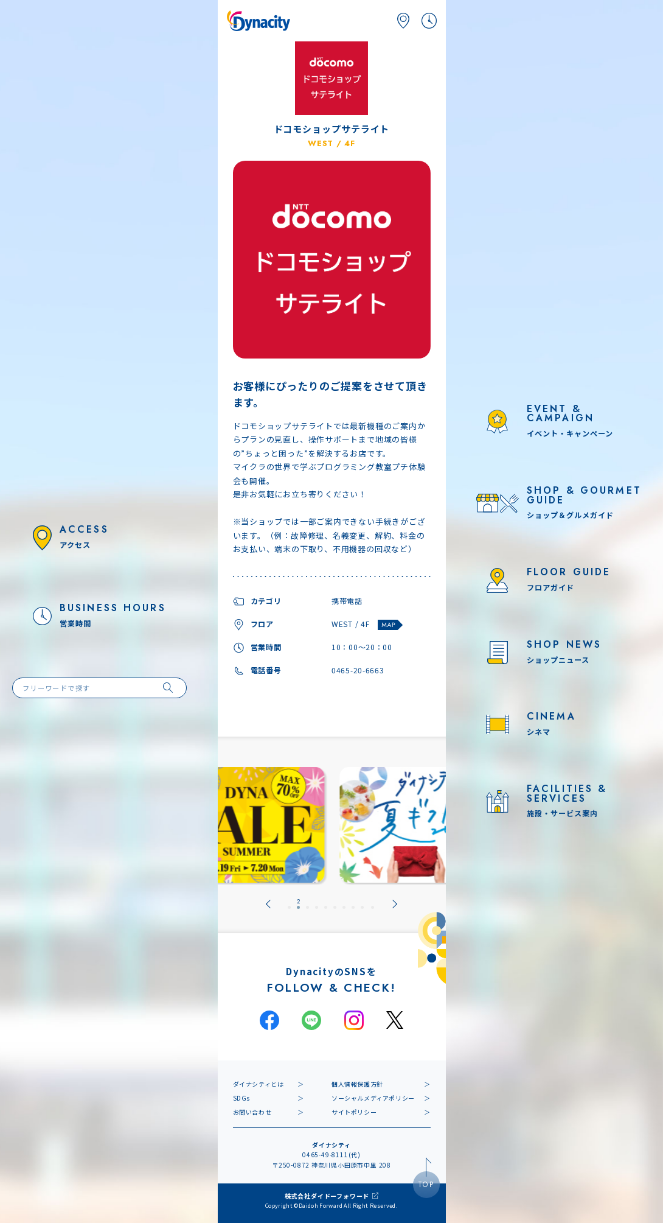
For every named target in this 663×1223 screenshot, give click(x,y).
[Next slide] (395, 904)
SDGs (241, 1097)
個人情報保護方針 (357, 1083)
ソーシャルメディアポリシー (373, 1097)
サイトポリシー (354, 1111)
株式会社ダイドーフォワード (327, 1195)
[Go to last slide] (268, 904)
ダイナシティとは (258, 1083)
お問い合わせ (252, 1111)
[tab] (289, 904)
